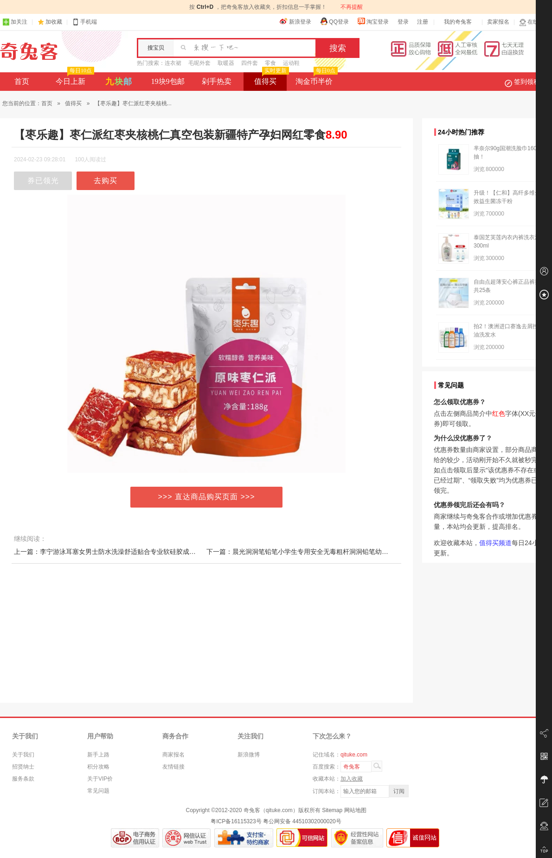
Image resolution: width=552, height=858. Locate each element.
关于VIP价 (100, 778)
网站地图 (355, 810)
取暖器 (226, 63)
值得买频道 (495, 543)
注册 (422, 22)
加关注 (14, 22)
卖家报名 (498, 22)
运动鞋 (291, 63)
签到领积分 (527, 81)
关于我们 (23, 754)
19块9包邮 (168, 81)
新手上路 (98, 754)
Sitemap (332, 810)
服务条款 (23, 778)
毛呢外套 (199, 63)
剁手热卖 (216, 81)
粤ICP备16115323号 (236, 821)
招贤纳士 (23, 766)
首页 (21, 81)
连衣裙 (173, 63)
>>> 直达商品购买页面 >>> (206, 497)
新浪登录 (295, 21)
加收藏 (53, 22)
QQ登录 (334, 21)
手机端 (84, 22)
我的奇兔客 (458, 22)
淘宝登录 (373, 21)
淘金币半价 (315, 78)
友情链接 (173, 766)
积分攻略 (98, 766)
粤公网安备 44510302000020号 (302, 821)
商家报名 (173, 754)
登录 (403, 22)
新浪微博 (248, 754)
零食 (270, 63)
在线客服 (534, 22)
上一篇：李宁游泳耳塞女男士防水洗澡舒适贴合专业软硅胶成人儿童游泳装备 (124, 551)
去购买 (105, 180)
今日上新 (74, 78)
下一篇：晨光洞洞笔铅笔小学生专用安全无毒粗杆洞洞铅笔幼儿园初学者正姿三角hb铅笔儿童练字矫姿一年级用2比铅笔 (377, 551)
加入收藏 (351, 778)
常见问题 (98, 791)
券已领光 (43, 180)
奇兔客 (29, 51)
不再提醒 (351, 7)
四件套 (249, 63)
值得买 (270, 78)
